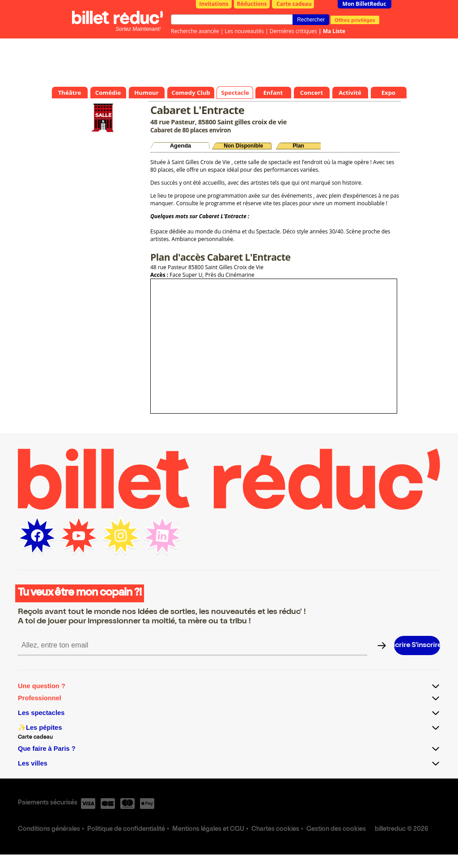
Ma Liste (334, 31)
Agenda (180, 145)
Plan (298, 146)
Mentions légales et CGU (208, 829)
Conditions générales (49, 829)
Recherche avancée (195, 31)
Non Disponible (243, 146)
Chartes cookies (275, 829)
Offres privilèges (355, 19)
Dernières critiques (293, 31)
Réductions (252, 4)
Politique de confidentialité (126, 829)
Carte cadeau (294, 4)
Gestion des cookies (336, 829)
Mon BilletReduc (364, 4)
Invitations (214, 4)
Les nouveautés (244, 31)
